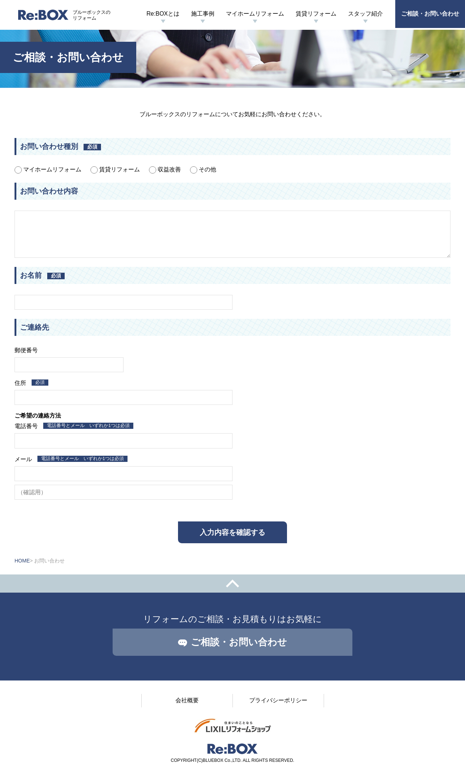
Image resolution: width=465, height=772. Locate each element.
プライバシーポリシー (278, 700)
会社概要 (187, 700)
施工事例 (202, 14)
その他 (203, 169)
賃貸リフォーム (316, 14)
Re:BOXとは (162, 14)
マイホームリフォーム (255, 14)
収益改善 (165, 169)
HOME (22, 561)
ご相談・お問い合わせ (430, 14)
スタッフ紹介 (365, 14)
